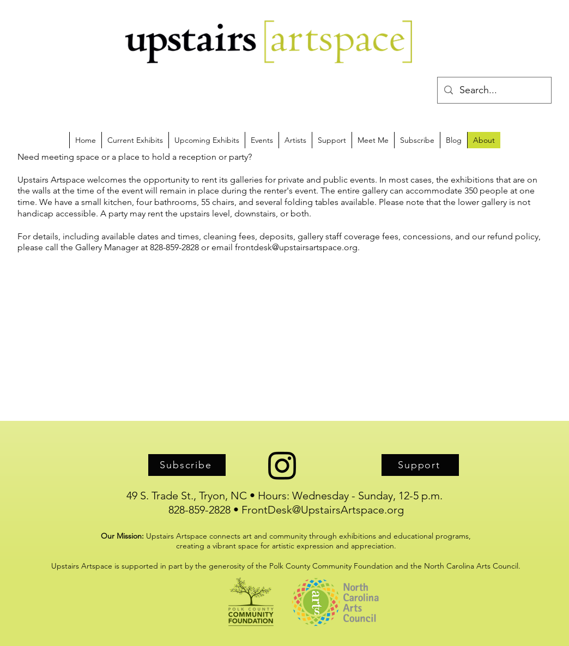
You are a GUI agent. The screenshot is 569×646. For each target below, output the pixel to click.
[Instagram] (282, 465)
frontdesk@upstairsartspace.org (296, 247)
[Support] (420, 465)
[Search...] (493, 90)
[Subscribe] (187, 465)
